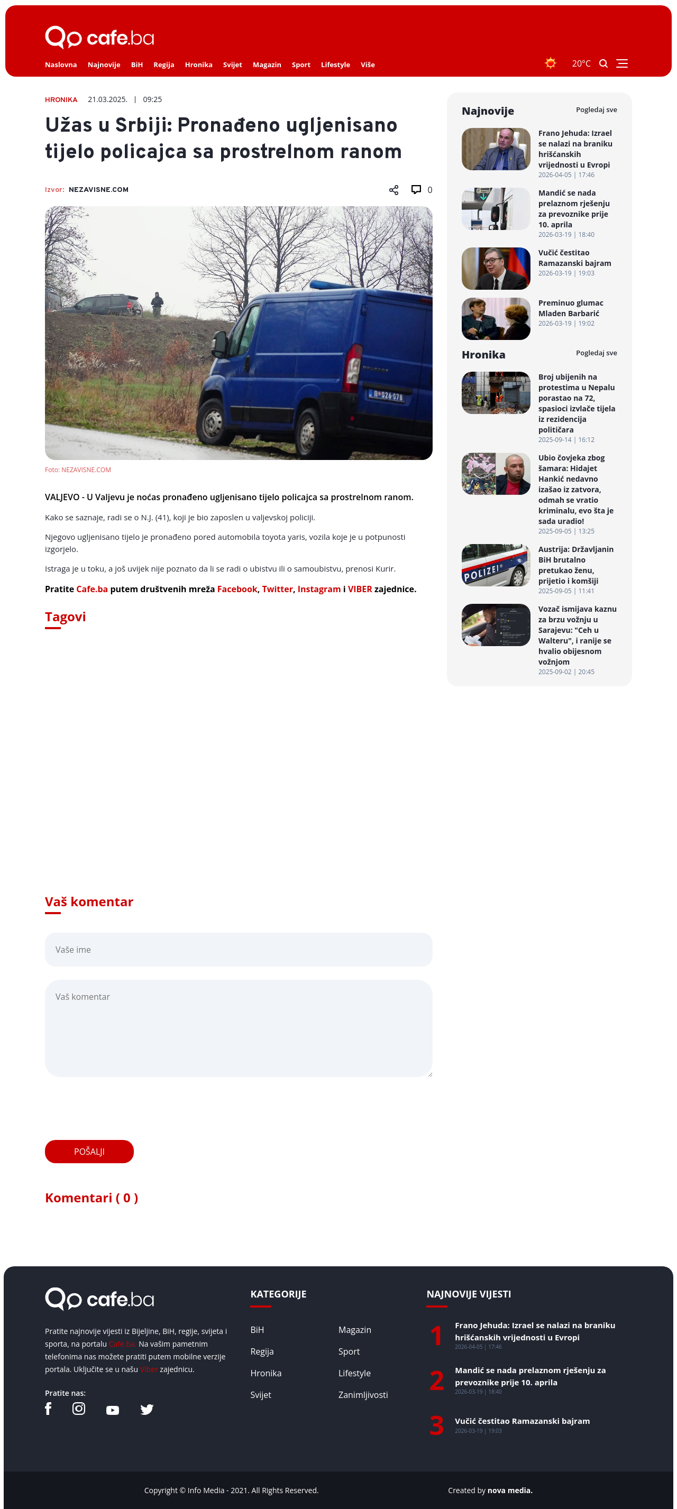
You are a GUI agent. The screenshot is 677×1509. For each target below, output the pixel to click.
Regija (163, 64)
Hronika (199, 64)
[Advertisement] (239, 776)
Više (368, 64)
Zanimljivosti (363, 1395)
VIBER (360, 589)
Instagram (319, 589)
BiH (137, 64)
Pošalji (89, 1151)
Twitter (277, 589)
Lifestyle (335, 64)
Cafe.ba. (123, 1344)
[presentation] (125, 1108)
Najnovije (104, 64)
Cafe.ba (92, 589)
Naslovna (61, 64)
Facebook (237, 589)
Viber (149, 1369)
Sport (301, 64)
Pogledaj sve (596, 109)
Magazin (267, 64)
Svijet (232, 64)
